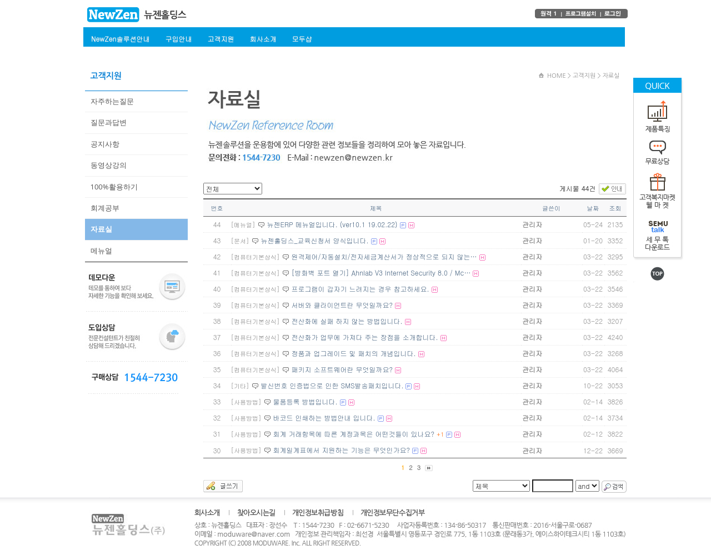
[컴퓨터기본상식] (255, 257)
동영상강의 (109, 165)
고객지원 (220, 38)
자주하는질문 (112, 101)
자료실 (101, 229)
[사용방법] (246, 402)
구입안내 (178, 38)
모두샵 (302, 38)
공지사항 (105, 144)
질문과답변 (109, 122)
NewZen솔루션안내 (120, 38)
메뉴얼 (101, 251)
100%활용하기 (114, 187)
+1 (440, 434)
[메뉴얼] (243, 225)
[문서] (240, 241)
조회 (615, 208)
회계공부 (105, 208)
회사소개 (262, 38)
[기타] (240, 386)
